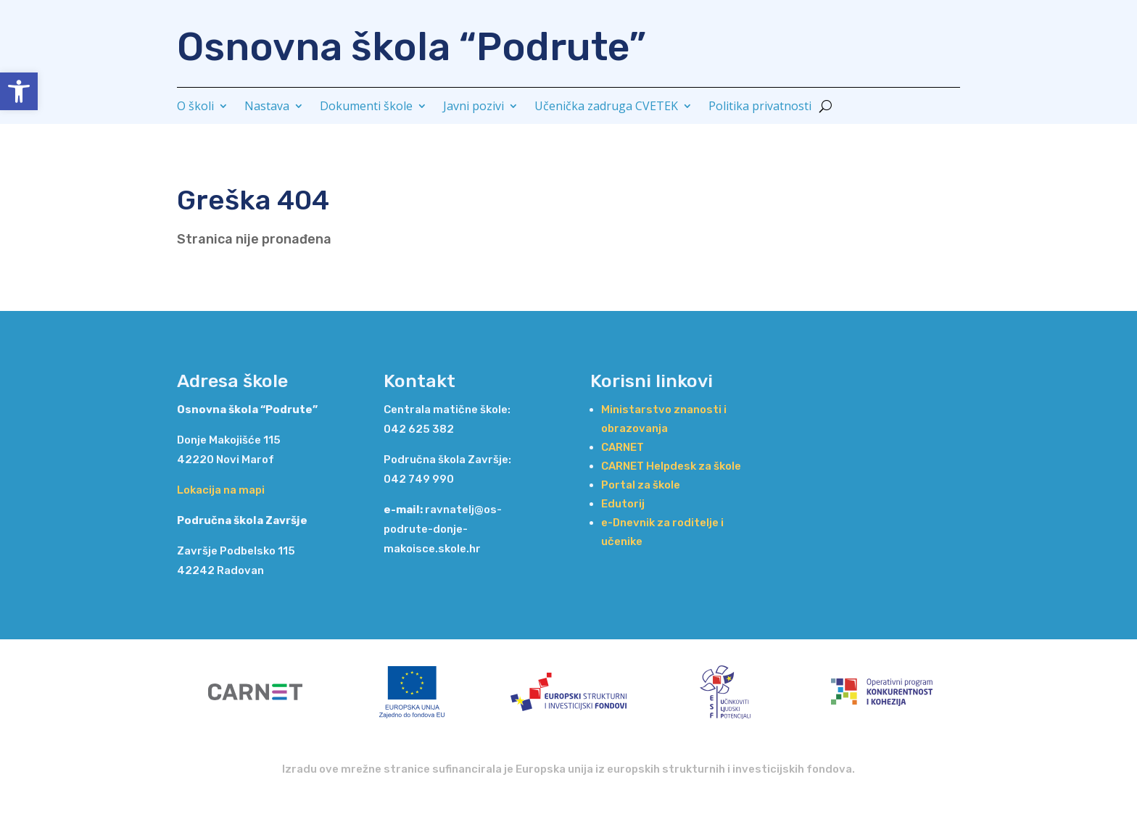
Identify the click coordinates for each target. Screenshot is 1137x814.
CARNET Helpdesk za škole (671, 466)
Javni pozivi (473, 107)
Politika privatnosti (759, 107)
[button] (19, 91)
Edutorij (623, 503)
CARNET (622, 447)
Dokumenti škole (366, 107)
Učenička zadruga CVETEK (606, 107)
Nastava (266, 107)
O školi (195, 107)
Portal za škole (640, 484)
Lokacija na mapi (221, 490)
